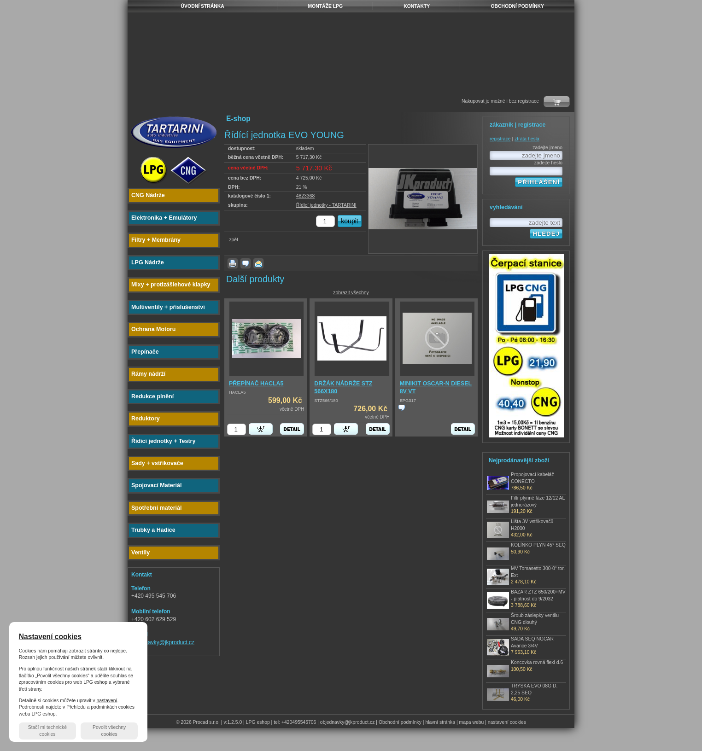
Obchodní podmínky (400, 722)
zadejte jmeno (547, 147)
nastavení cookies (507, 722)
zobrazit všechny (351, 292)
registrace (500, 138)
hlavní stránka (440, 722)
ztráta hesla (527, 138)
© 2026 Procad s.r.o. (198, 722)
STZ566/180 (326, 400)
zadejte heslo (548, 162)
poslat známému (258, 263)
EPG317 (408, 400)
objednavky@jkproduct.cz (162, 642)
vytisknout (232, 263)
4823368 (305, 195)
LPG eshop (258, 722)
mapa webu (471, 722)
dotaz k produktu (245, 263)
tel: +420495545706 (295, 722)
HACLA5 (237, 392)
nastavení (106, 700)
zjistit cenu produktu (401, 407)
